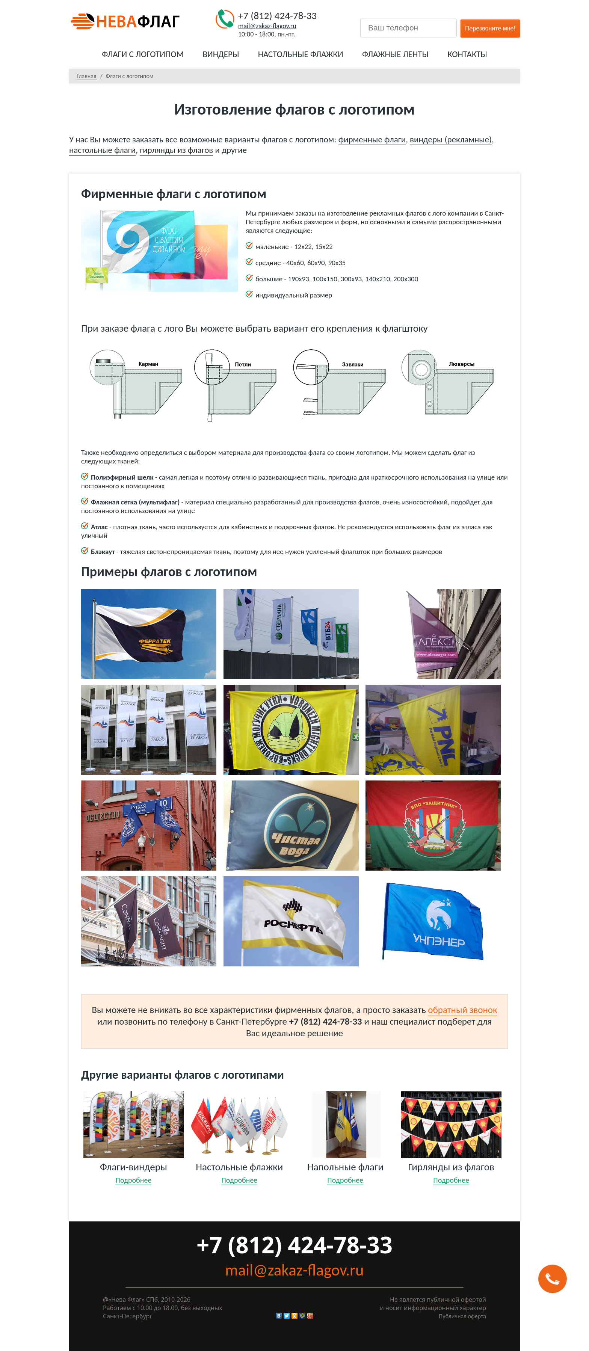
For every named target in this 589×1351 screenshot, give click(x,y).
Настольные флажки (300, 54)
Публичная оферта (462, 1316)
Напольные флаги (345, 1166)
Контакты (467, 54)
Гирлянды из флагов (451, 1166)
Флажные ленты (395, 54)
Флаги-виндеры (133, 1166)
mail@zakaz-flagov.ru (267, 26)
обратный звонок (462, 1010)
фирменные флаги (372, 139)
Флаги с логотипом (143, 54)
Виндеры (220, 54)
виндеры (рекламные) (451, 139)
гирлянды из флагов (176, 150)
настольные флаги (102, 150)
